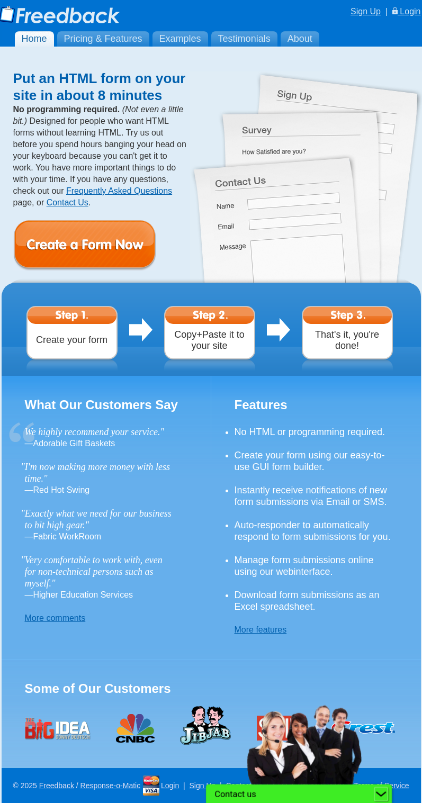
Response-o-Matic (110, 785)
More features (261, 629)
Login (406, 11)
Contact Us (67, 202)
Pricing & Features (103, 38)
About (300, 38)
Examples (180, 38)
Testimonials (244, 38)
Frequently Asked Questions (119, 190)
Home (34, 38)
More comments (55, 617)
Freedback (56, 785)
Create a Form (100, 245)
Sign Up (366, 11)
